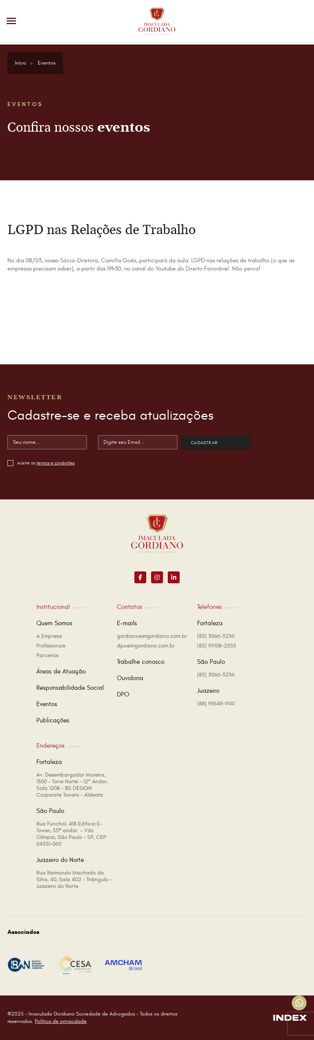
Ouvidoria (130, 678)
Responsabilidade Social (70, 688)
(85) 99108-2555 (216, 646)
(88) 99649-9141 (216, 704)
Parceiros (47, 655)
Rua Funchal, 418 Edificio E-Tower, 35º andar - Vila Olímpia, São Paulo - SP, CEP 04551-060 (71, 834)
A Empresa (49, 636)
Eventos (47, 63)
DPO (123, 694)
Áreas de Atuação (61, 671)
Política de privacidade (60, 1021)
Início (20, 63)
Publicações (52, 720)
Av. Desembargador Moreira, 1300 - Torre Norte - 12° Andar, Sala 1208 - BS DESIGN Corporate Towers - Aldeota (72, 785)
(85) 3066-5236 (216, 636)
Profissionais (50, 646)
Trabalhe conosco (140, 662)
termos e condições (55, 463)
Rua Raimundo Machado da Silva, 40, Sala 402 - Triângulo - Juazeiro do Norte (74, 879)
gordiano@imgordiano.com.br (152, 636)
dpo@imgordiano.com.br (146, 646)
